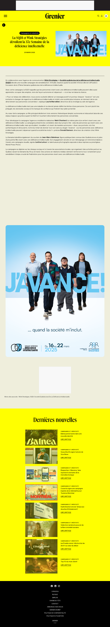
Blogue (55, 594)
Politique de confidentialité (55, 613)
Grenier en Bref (55, 610)
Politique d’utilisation (55, 616)
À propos (55, 591)
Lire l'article (66, 439)
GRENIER (55, 620)
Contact (55, 603)
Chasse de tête (55, 600)
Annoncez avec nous (55, 607)
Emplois (55, 597)
